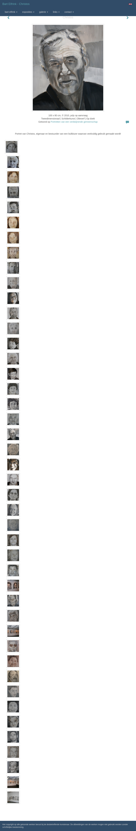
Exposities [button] (28, 12)
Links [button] (56, 12)
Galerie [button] (43, 12)
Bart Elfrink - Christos (16, 4)
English (130, 4)
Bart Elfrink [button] (11, 12)
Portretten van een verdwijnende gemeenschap (74, 122)
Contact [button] (69, 12)
